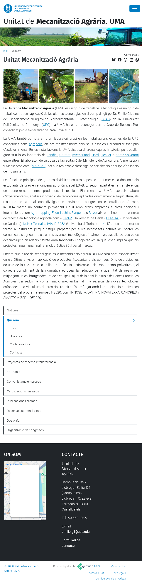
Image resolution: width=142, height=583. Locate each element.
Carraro (64, 155)
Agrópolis (35, 144)
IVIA (50, 224)
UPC (46, 125)
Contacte (16, 352)
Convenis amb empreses (24, 381)
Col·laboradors (20, 344)
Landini (52, 155)
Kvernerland (81, 155)
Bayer (93, 213)
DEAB (106, 119)
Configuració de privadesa (111, 578)
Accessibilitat (96, 573)
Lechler (65, 213)
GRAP (67, 218)
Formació (13, 372)
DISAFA (59, 224)
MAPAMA (38, 166)
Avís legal (119, 573)
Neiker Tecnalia (34, 224)
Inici (5, 50)
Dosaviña (13, 420)
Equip (13, 328)
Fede (55, 213)
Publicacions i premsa (22, 401)
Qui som (13, 320)
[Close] (134, 8)
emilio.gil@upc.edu (76, 532)
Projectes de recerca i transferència (31, 362)
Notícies (12, 310)
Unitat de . (64, 21)
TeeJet (106, 155)
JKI (103, 224)
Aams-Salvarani (127, 155)
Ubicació (16, 336)
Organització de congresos (25, 430)
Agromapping (40, 213)
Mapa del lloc (118, 566)
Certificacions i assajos (23, 391)
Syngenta (78, 213)
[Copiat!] (137, 60)
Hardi (95, 155)
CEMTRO (112, 218)
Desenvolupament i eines (24, 411)
